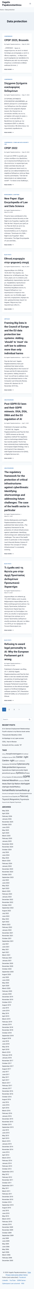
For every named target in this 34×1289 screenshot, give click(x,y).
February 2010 (7, 1221)
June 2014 (5, 1152)
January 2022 (7, 930)
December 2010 (7, 1197)
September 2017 (8, 1066)
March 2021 (6, 955)
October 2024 (6, 849)
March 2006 (6, 1255)
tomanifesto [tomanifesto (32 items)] (8, 790)
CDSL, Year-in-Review (9, 742)
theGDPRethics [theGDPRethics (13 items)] (15, 787)
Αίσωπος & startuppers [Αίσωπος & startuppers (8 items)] (8, 793)
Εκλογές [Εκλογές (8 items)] (17, 793)
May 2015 (5, 1135)
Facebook (22, 1277)
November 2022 (7, 902)
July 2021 (5, 944)
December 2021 (7, 933)
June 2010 (5, 1213)
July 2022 (5, 913)
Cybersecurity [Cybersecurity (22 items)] (23, 764)
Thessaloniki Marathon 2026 (12, 735)
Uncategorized (9, 400)
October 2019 (6, 1002)
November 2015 (7, 1122)
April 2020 (5, 986)
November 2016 (7, 1094)
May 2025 (5, 830)
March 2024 (6, 861)
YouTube (13, 1280)
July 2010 (5, 1210)
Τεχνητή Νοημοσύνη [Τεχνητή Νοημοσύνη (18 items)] (11, 799)
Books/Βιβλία (8, 194)
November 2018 (7, 1030)
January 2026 (7, 819)
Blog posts (7, 254)
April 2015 (5, 1138)
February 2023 (7, 894)
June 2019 (5, 1010)
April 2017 (5, 1080)
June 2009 (5, 1241)
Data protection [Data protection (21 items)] (9, 767)
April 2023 (5, 888)
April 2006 (5, 1252)
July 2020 (5, 977)
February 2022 (7, 927)
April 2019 (5, 1016)
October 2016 (6, 1097)
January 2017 (7, 1088)
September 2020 (8, 972)
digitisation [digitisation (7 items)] (13, 773)
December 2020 (7, 963)
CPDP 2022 (10, 148)
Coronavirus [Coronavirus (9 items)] (5, 764)
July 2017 (5, 1072)
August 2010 (6, 1208)
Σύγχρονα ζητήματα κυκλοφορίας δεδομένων (15, 87)
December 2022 (7, 899)
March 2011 (6, 1191)
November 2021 (7, 936)
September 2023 (8, 877)
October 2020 (6, 969)
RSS (22, 1283)
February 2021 (7, 958)
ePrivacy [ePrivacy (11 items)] (27, 773)
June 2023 (5, 883)
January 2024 (7, 866)
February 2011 (7, 1194)
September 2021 (8, 941)
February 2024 (7, 863)
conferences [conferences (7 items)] (22, 761)
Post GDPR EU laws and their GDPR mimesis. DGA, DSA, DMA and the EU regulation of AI (15, 411)
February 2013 (7, 1166)
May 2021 (5, 949)
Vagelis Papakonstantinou (13, 44)
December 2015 (7, 1119)
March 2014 (6, 1158)
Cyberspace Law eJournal (11, 1283)
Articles (7, 319)
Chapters (16, 194)
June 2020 (5, 980)
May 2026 (5, 811)
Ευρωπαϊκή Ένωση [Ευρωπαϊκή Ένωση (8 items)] (7, 796)
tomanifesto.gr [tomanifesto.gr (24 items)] (23, 790)
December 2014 (7, 1147)
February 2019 (7, 1022)
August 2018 (6, 1038)
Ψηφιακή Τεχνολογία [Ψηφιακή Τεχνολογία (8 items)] (15, 802)
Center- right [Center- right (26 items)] (22, 757)
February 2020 (7, 991)
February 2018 (7, 1055)
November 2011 (7, 1180)
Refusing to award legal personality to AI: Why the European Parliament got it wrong (16, 652)
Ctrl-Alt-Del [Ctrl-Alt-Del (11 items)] (12, 764)
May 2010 (5, 1216)
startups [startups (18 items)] (5, 787)
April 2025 (5, 833)
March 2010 (6, 1219)
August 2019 (6, 1005)
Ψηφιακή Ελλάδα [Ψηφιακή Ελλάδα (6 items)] (6, 802)
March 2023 (6, 891)
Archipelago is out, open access (13, 738)
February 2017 (7, 1085)
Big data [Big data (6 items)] (10, 757)
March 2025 (6, 836)
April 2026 (5, 813)
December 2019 (7, 997)
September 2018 (8, 1036)
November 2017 (7, 1060)
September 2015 (8, 1127)
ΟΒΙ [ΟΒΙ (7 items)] (19, 796)
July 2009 (5, 1238)
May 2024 (5, 858)
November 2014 (7, 1149)
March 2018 (6, 1052)
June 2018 (5, 1044)
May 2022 (5, 919)
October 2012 (6, 1169)
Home (2, 10)
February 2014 (7, 1160)
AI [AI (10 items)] (22, 754)
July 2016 (5, 1102)
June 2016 (5, 1105)
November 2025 (7, 822)
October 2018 (6, 1033)
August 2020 (6, 974)
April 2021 (5, 952)
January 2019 (7, 1024)
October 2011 (6, 1183)
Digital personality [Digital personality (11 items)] (17, 770)
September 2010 (8, 1205)
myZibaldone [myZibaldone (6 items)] (21, 780)
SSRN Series (21, 1280)
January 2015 (7, 1144)
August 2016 (6, 1099)
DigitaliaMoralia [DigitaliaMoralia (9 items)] (6, 770)
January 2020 (7, 994)
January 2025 (7, 841)
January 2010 (7, 1224)
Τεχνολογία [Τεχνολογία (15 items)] (24, 799)
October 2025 (6, 824)
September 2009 (8, 1235)
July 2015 (5, 1130)
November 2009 (7, 1230)
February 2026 (7, 816)
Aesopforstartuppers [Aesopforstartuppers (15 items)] (14, 754)
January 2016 (7, 1116)
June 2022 (5, 916)
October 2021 (6, 938)
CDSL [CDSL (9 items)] (14, 757)
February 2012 (7, 1177)
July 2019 (5, 1008)
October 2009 (6, 1233)
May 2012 (5, 1174)
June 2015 (5, 1133)
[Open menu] (30, 3)
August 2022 (6, 911)
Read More (9, 69)
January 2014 (7, 1163)
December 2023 (7, 869)
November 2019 (7, 999)
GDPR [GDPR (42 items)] (26, 776)
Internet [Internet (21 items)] (5, 780)
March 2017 (6, 1083)
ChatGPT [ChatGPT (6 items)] (16, 761)
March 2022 (6, 924)
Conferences (8, 36)
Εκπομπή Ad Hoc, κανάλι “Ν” (12, 745)
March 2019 (6, 1019)
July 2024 (5, 852)
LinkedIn (5, 1280)
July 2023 (5, 880)
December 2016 (7, 1091)
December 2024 (7, 844)
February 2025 (7, 838)
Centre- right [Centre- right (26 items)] (8, 760)
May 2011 (5, 1188)
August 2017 (6, 1069)
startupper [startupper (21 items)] (25, 783)
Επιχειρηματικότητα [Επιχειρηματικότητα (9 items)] (26, 793)
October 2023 (6, 874)
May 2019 (5, 1013)
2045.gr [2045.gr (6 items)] (3, 754)
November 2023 (7, 872)
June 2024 (5, 855)
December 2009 (7, 1227)
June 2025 (5, 827)
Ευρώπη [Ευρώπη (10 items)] (15, 796)
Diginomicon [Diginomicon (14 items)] (21, 767)
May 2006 (5, 1249)
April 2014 (5, 1155)
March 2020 (6, 988)
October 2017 (6, 1063)
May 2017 (5, 1077)
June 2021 (5, 947)
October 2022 (6, 905)
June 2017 (5, 1074)
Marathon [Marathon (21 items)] (14, 780)
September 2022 (8, 908)
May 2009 (5, 1244)
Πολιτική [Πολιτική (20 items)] (24, 796)
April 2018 (5, 1049)
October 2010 (6, 1202)
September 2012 (8, 1172)
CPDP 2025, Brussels (16, 40)
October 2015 (6, 1124)
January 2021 (7, 960)
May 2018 (5, 1047)
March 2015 (6, 1141)
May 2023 (5, 885)
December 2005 (7, 1260)
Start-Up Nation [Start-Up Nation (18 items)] (13, 784)
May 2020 (5, 983)
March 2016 (6, 1110)
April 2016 (5, 1108)
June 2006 (5, 1247)
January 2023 (7, 897)
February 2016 (7, 1113)
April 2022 (5, 922)
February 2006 (7, 1258)
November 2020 (7, 966)
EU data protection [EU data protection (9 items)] (17, 777)
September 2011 (8, 1185)
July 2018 (5, 1041)
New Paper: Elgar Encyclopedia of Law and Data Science (16, 202)
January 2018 (7, 1058)
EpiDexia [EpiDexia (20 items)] (20, 773)
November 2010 (7, 1199)
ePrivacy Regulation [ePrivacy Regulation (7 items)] (7, 777)
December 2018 (7, 1027)
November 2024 (7, 847)
